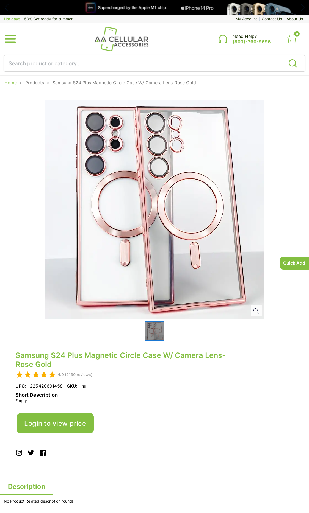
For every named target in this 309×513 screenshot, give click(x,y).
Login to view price (55, 423)
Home (10, 82)
